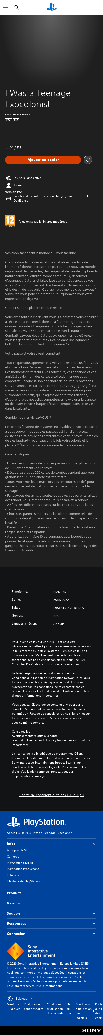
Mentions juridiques (13, 1006)
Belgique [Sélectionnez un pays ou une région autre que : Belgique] (20, 998)
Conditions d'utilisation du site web (55, 1008)
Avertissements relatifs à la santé (35, 736)
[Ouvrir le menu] (5, 7)
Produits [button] (51, 893)
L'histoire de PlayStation (23, 881)
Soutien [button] (51, 913)
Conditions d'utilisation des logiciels (84, 1011)
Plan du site (69, 1008)
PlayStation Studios (20, 863)
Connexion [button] (51, 933)
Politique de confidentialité (33, 1006)
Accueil (12, 833)
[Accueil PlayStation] (51, 7)
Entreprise (14, 875)
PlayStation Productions (23, 869)
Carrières (13, 856)
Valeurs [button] (51, 903)
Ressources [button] (51, 923)
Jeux (25, 833)
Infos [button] (51, 843)
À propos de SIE (17, 850)
